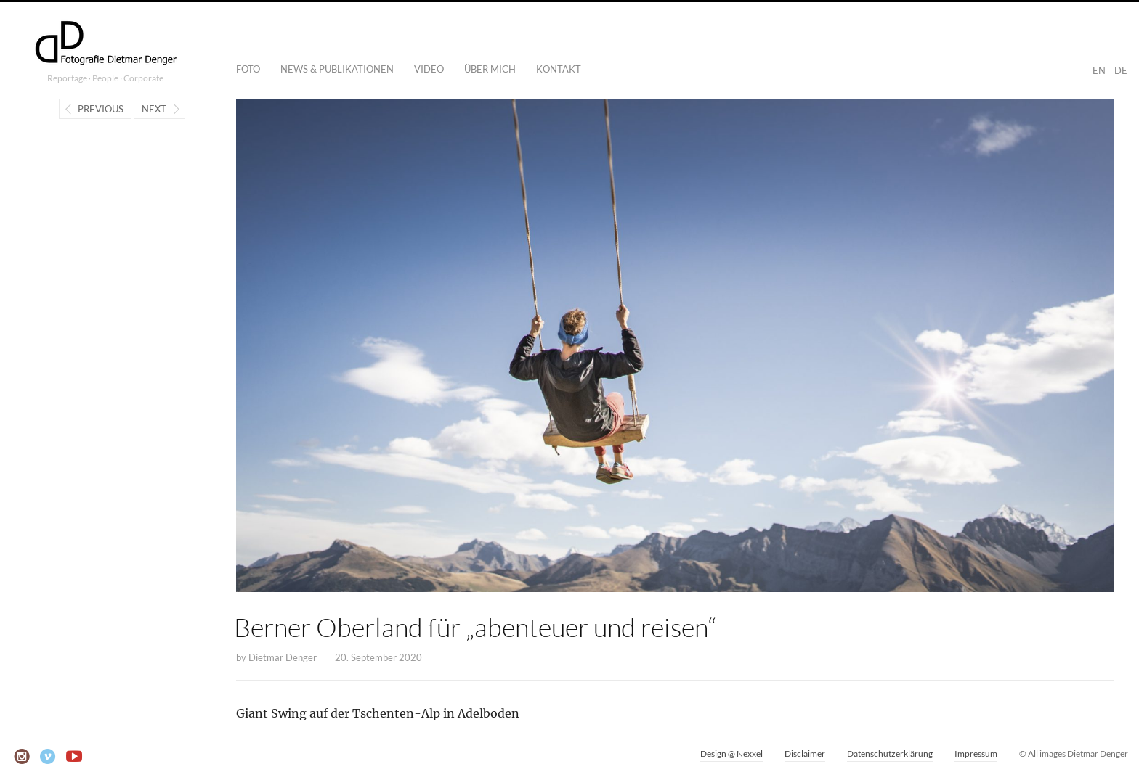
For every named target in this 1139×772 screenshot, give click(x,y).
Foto (248, 69)
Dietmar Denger (282, 657)
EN (1099, 70)
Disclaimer (805, 753)
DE (1120, 70)
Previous (100, 109)
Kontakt (558, 69)
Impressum (975, 753)
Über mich (490, 69)
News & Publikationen (337, 69)
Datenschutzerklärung (890, 753)
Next (154, 109)
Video (429, 69)
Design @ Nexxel (731, 753)
